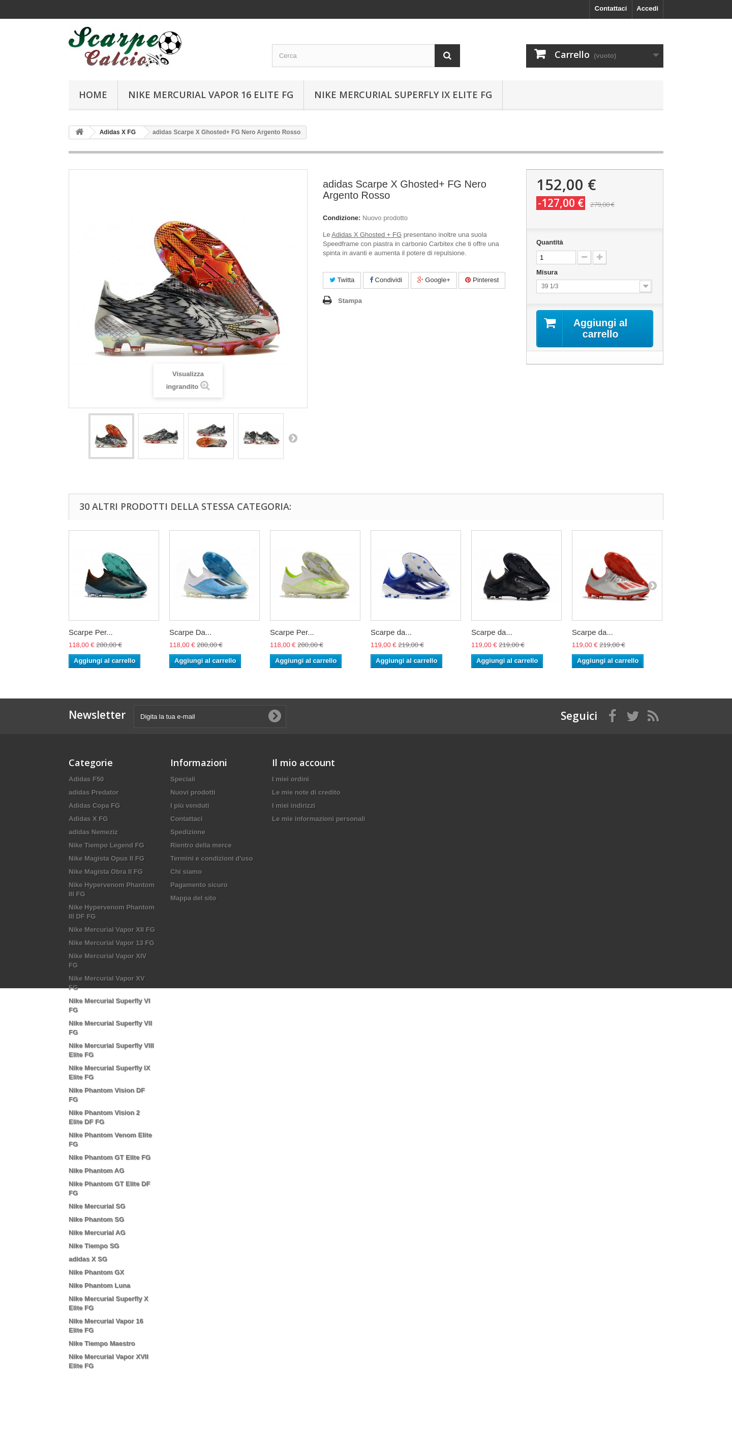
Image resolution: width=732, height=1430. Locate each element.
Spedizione (187, 832)
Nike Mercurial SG (97, 1206)
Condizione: (341, 218)
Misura (548, 272)
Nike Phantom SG (96, 1219)
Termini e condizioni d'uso (211, 858)
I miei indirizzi (293, 805)
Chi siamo (186, 871)
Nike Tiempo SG (94, 1246)
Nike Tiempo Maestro (102, 1343)
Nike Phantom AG (96, 1170)
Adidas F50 (86, 779)
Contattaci (611, 8)
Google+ (433, 280)
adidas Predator (93, 792)
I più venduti (189, 805)
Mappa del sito (193, 898)
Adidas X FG (88, 819)
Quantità (549, 242)
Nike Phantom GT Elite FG (109, 1157)
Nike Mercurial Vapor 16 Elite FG (210, 94)
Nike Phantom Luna (99, 1285)
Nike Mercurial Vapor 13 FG (111, 943)
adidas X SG (88, 1259)
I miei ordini (290, 779)
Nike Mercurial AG (97, 1232)
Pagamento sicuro (199, 885)
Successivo (293, 438)
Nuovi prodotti (193, 792)
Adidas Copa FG (94, 805)
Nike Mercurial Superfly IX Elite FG (403, 94)
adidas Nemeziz (93, 832)
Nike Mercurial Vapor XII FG (112, 929)
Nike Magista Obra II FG (106, 871)
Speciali (182, 779)
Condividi (386, 280)
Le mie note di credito (306, 792)
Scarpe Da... (190, 632)
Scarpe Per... (91, 632)
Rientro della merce (201, 845)
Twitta (341, 280)
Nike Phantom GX (96, 1272)
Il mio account (303, 762)
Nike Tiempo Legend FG (106, 845)
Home (93, 94)
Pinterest (482, 280)
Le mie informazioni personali (318, 819)
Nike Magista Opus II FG (106, 858)
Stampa (350, 301)
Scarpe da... (391, 632)
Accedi (647, 8)
